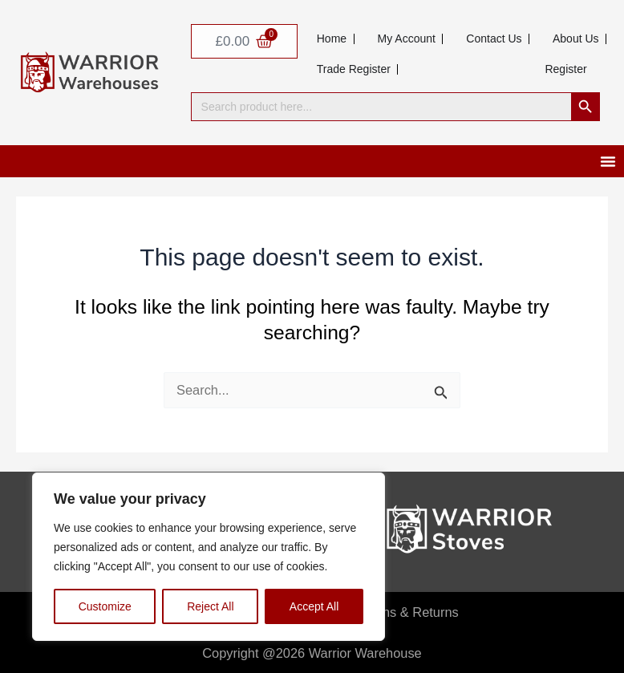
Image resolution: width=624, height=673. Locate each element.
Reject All (210, 606)
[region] (208, 556)
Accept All (314, 606)
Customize (105, 606)
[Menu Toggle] (608, 161)
